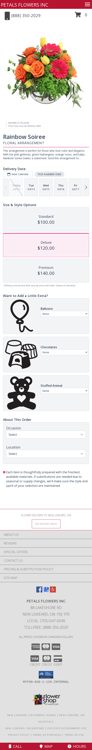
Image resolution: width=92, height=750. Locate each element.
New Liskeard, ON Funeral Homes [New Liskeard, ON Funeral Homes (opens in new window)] (31, 715)
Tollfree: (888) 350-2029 (46, 627)
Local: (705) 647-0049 (46, 620)
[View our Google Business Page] (46, 591)
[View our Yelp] (53, 591)
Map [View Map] (46, 746)
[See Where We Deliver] (46, 523)
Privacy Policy (19, 734)
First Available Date (49, 174)
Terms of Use (74, 734)
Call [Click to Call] (15, 746)
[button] (81, 16)
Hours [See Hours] (77, 746)
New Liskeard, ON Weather (24, 728)
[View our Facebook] (39, 591)
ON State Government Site (67, 728)
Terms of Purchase (47, 734)
